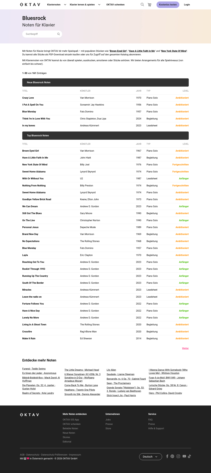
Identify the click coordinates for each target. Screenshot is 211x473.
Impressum (75, 454)
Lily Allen (111, 370)
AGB (22, 454)
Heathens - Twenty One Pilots (79, 389)
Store (108, 428)
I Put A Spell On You (32, 104)
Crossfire (27, 331)
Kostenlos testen (168, 4)
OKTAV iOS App (71, 419)
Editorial (67, 441)
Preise (151, 424)
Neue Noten (69, 432)
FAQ (150, 419)
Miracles (26, 289)
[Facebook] (167, 457)
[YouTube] (184, 457)
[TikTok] (189, 457)
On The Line (28, 220)
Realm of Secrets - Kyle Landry (38, 393)
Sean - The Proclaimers (119, 383)
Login (187, 4)
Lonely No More (30, 317)
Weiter (185, 348)
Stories (66, 437)
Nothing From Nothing (34, 185)
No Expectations (30, 241)
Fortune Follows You (33, 303)
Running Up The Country (35, 276)
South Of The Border (33, 282)
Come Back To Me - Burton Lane (81, 385)
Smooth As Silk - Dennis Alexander (82, 394)
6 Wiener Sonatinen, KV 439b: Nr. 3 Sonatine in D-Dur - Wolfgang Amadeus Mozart (82, 377)
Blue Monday (29, 111)
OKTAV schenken (115, 4)
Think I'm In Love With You (36, 118)
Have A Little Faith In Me (142, 51)
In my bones (28, 125)
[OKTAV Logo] (30, 4)
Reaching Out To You (33, 262)
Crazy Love (28, 97)
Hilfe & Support (156, 428)
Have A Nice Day (31, 310)
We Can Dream (30, 206)
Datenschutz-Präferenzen (54, 454)
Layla (25, 255)
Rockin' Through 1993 (33, 269)
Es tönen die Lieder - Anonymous (39, 373)
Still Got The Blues (32, 213)
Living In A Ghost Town (34, 324)
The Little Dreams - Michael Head (81, 370)
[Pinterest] (172, 457)
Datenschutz (32, 454)
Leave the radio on (32, 296)
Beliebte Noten (70, 428)
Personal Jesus (30, 227)
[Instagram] (178, 457)
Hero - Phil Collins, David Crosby (165, 393)
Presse (109, 424)
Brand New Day (30, 234)
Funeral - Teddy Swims (34, 368)
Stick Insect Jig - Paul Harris (121, 395)
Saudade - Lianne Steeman (120, 374)
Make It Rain (28, 338)
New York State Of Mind (173, 51)
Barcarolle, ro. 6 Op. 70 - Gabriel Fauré (126, 378)
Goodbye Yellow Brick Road (36, 199)
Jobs (108, 419)
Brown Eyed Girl (118, 51)
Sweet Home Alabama (34, 171)
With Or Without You (33, 178)
